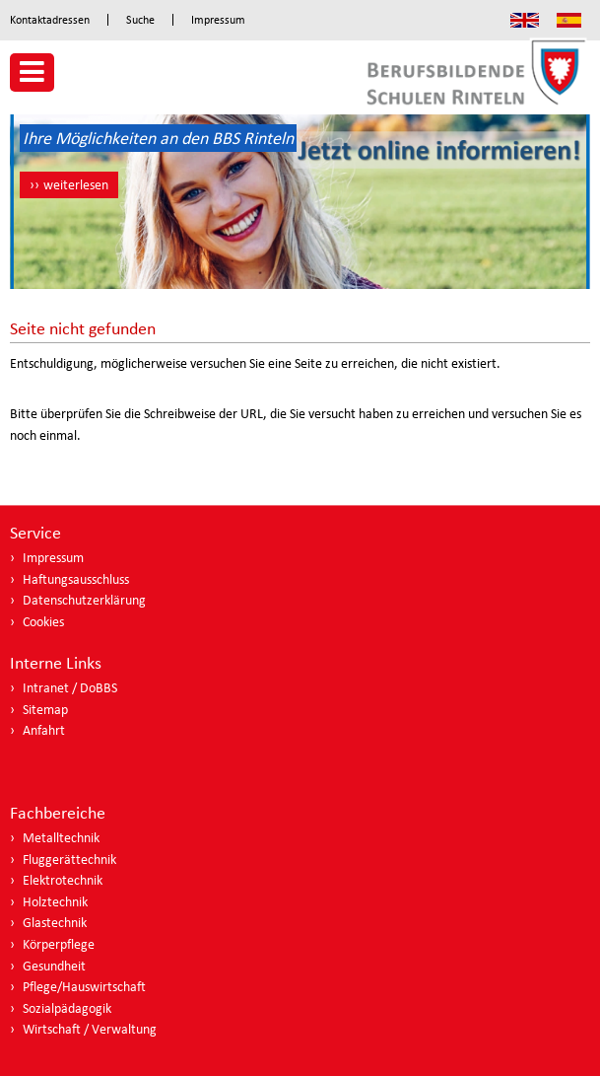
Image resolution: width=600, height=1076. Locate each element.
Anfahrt (44, 730)
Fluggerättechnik (69, 859)
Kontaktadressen (50, 20)
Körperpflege (59, 944)
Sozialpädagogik (67, 1008)
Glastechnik (55, 922)
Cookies (43, 621)
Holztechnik (55, 902)
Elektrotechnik (62, 880)
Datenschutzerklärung (84, 600)
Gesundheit (54, 966)
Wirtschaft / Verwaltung (90, 1029)
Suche (140, 20)
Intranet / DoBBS (70, 688)
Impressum (218, 20)
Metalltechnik (61, 837)
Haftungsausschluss (76, 579)
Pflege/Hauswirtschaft (84, 986)
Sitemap (45, 709)
